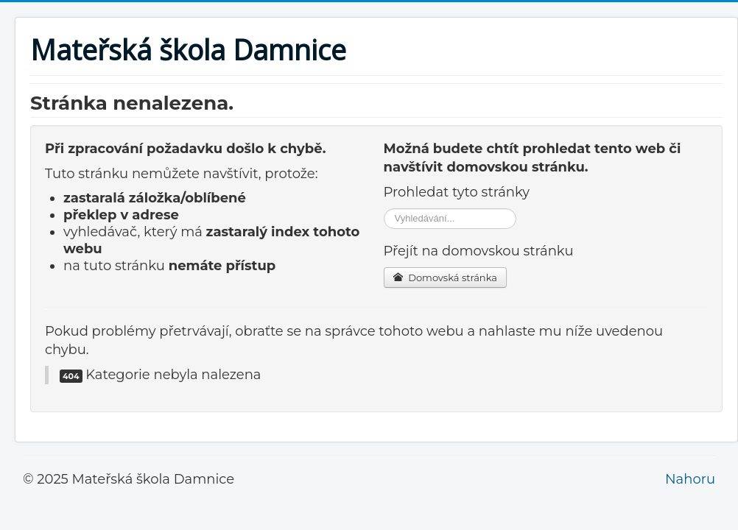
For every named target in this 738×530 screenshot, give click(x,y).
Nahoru (690, 479)
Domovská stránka (445, 277)
